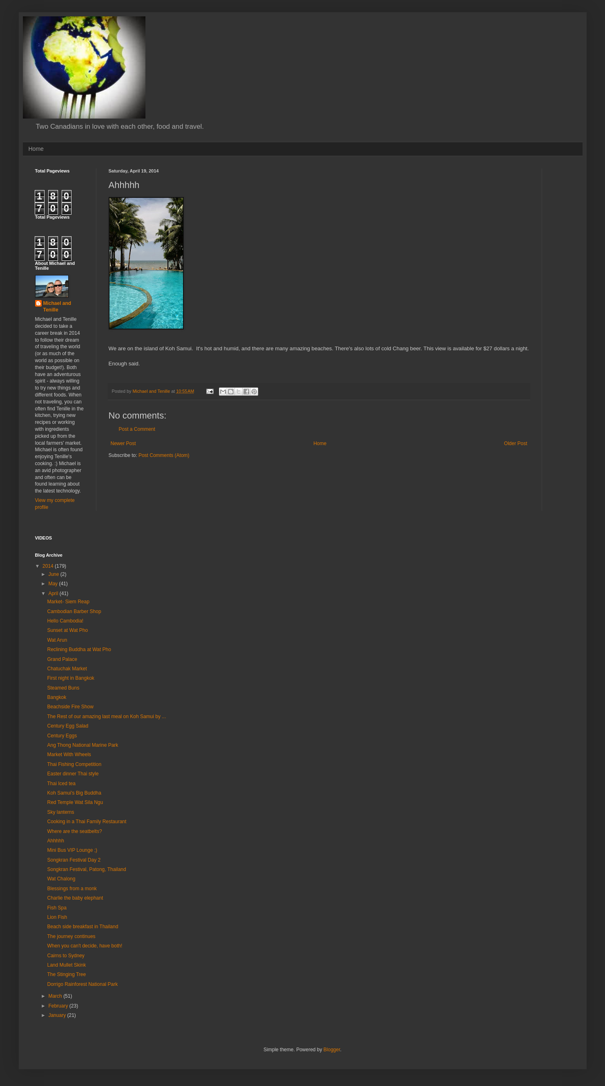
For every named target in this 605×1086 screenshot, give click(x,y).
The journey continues (71, 936)
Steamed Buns (63, 688)
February (58, 1006)
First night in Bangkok (70, 678)
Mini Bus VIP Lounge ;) (72, 850)
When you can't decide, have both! (84, 946)
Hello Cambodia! (65, 621)
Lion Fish (57, 917)
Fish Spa (56, 908)
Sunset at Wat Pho (67, 630)
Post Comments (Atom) (164, 455)
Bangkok (56, 697)
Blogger (332, 1049)
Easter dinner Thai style (72, 774)
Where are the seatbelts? (74, 831)
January (57, 1015)
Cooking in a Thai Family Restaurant (86, 821)
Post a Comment (137, 429)
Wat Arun (57, 640)
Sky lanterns (60, 812)
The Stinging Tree (66, 974)
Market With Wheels (69, 754)
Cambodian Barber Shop (74, 611)
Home (36, 149)
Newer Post (123, 443)
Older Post (515, 443)
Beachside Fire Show (70, 707)
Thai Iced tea (61, 783)
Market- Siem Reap (68, 602)
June (54, 574)
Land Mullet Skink (66, 965)
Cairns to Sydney (65, 955)
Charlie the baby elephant (75, 898)
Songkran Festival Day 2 (73, 860)
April (53, 593)
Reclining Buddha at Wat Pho (79, 649)
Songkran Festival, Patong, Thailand (86, 869)
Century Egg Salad (67, 726)
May (53, 584)
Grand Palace (62, 659)
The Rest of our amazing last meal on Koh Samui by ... (106, 716)
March (55, 996)
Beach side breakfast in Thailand (82, 926)
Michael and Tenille (57, 306)
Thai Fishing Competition (74, 764)
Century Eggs (62, 736)
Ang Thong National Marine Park (82, 745)
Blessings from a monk (71, 888)
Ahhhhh (55, 841)
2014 (48, 566)
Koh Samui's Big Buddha (74, 793)
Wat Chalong (61, 879)
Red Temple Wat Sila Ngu (75, 802)
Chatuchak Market (67, 669)
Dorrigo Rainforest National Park (82, 984)
